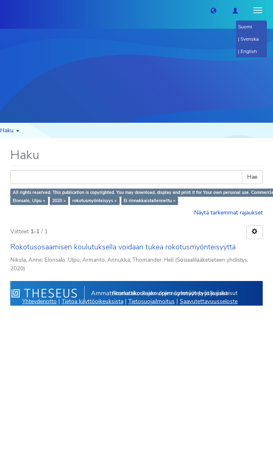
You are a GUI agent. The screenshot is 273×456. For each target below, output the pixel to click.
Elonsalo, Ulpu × (29, 201)
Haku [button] (9, 130)
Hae (252, 177)
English (249, 51)
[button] (213, 10)
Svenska (250, 39)
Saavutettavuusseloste (209, 301)
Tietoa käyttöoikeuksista (92, 301)
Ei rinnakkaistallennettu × (150, 201)
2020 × (59, 201)
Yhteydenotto (39, 301)
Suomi (245, 26)
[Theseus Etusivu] (6, 10)
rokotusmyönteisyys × (94, 201)
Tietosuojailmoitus (151, 301)
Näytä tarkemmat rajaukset (228, 212)
